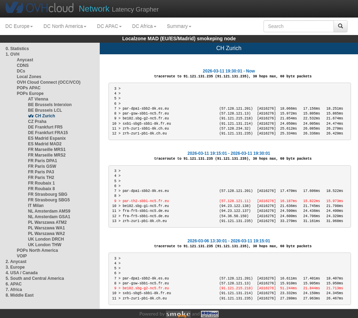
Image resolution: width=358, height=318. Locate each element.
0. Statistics (17, 48)
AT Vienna (38, 99)
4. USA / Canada (22, 272)
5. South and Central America (35, 278)
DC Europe (19, 26)
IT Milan (36, 205)
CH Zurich (45, 115)
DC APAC (109, 26)
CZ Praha (37, 121)
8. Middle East (20, 295)
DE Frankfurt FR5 (45, 127)
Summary (179, 26)
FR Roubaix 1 (41, 183)
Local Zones (29, 76)
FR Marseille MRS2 (46, 155)
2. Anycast (16, 261)
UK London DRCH (46, 239)
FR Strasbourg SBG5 (49, 200)
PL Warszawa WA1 (46, 228)
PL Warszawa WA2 (46, 233)
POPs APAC (29, 87)
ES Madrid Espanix (47, 138)
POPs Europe (30, 93)
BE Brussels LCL (45, 110)
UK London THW (44, 244)
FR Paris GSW (42, 166)
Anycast (25, 59)
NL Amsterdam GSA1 (49, 216)
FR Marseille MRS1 (46, 149)
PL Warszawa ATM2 (47, 222)
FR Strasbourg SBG (48, 194)
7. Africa (14, 289)
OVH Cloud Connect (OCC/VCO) (48, 82)
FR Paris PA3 (41, 172)
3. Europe (15, 267)
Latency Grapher (119, 8)
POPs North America (37, 250)
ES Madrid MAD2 (45, 143)
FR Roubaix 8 (41, 188)
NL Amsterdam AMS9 (49, 211)
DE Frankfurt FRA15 (48, 132)
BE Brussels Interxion (50, 104)
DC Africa (144, 26)
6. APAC (14, 284)
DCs (21, 71)
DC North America (64, 26)
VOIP (22, 256)
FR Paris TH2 (41, 177)
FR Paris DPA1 (42, 160)
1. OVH (12, 54)
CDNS (23, 65)
